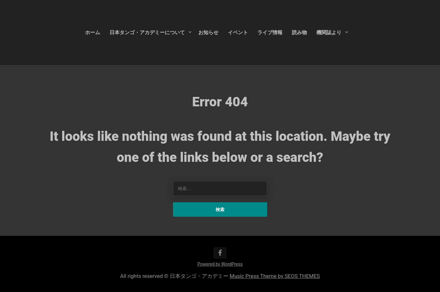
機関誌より (328, 32)
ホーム (92, 32)
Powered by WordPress (220, 264)
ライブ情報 (269, 32)
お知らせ (208, 32)
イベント (238, 32)
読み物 (299, 32)
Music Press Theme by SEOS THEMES (275, 276)
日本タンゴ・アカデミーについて (147, 32)
